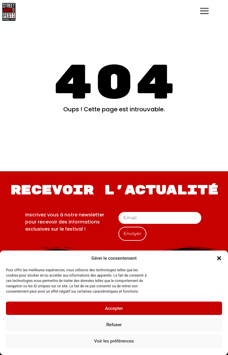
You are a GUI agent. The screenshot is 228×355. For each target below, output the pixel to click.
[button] (219, 258)
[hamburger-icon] (204, 12)
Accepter (114, 308)
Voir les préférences (114, 341)
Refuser (114, 324)
